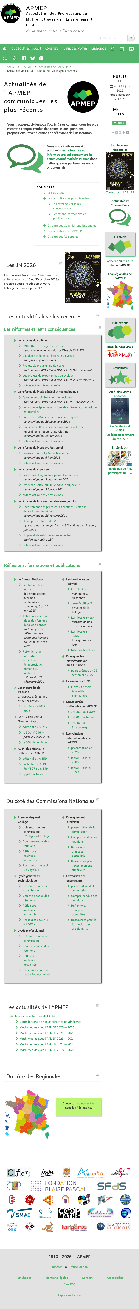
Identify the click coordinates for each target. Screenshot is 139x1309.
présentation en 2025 (81, 749)
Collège (45, 836)
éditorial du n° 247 (35, 726)
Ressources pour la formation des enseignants (83, 924)
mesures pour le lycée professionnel (46, 453)
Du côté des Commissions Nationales (71, 225)
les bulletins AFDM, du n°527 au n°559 (36, 766)
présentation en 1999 (81, 769)
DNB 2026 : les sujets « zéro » (43, 346)
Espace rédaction (69, 1295)
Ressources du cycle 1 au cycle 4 (36, 867)
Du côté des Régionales (62, 236)
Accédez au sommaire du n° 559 (120, 436)
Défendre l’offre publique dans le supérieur (51, 484)
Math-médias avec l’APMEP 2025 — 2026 (47, 1027)
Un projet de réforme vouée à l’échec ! (48, 535)
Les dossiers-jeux (82, 617)
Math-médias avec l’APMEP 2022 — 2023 (47, 1044)
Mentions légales (56, 1277)
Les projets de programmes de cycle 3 (48, 375)
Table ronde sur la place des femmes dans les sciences (35, 620)
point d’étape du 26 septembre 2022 (84, 672)
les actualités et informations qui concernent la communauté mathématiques (69, 154)
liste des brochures (84, 650)
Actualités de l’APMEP (53, 66)
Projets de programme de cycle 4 (44, 365)
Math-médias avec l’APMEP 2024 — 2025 (47, 1033)
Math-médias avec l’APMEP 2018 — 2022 (47, 1049)
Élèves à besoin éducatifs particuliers (81, 691)
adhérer (56, 1266)
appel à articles (33, 774)
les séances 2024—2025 (35, 708)
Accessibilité (115, 1277)
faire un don (79, 1266)
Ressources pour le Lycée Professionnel (36, 972)
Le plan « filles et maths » (34, 587)
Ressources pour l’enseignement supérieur (82, 865)
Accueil (11, 66)
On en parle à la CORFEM (39, 521)
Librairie (98, 48)
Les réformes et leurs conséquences (66, 206)
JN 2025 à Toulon (83, 717)
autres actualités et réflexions (43, 385)
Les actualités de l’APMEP (64, 231)
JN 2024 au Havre (83, 711)
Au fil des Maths (75, 48)
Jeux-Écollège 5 (81, 603)
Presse (119, 122)
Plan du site (23, 1277)
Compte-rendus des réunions (36, 843)
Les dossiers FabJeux (79, 633)
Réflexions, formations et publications (69, 216)
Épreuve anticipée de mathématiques (47, 397)
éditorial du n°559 (35, 758)
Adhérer (51, 48)
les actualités (85, 1103)
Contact (87, 1277)
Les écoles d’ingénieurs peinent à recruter (51, 475)
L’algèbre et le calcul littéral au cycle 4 (48, 355)
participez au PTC (120, 472)
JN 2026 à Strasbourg (79, 725)
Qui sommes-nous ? (26, 48)
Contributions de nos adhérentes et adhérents (50, 1021)
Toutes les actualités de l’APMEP (36, 1016)
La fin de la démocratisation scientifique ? (50, 417)
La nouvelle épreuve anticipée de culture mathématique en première (60, 409)
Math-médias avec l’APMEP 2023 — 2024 (47, 1038)
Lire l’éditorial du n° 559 (120, 428)
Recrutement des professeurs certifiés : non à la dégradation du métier (55, 509)
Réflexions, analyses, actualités (30, 855)
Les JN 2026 (55, 192)
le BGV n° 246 (32, 732)
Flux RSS (69, 1284)
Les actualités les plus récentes (68, 198)
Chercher (120, 396)
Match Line (78, 589)
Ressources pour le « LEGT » (35, 921)
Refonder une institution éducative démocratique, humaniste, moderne (33, 662)
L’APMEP (27, 66)
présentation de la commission (35, 888)
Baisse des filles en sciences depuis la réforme (53, 427)
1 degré (29, 836)
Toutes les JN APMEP (120, 192)
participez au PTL (120, 468)
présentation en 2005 (81, 759)
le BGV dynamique (35, 742)
